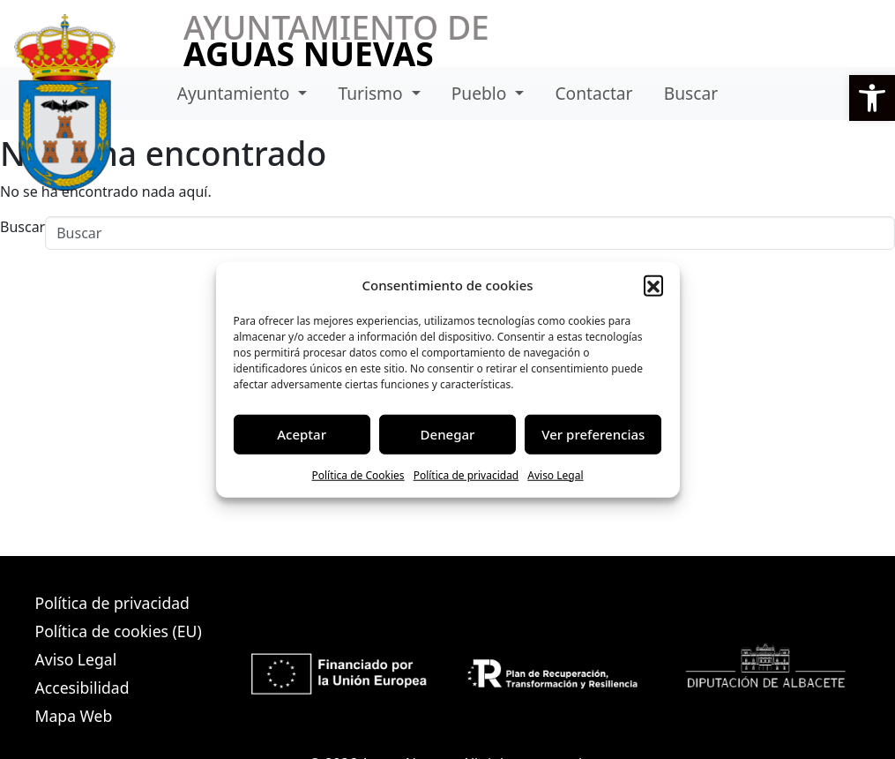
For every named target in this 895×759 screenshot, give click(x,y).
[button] (872, 98)
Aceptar (301, 434)
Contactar (593, 93)
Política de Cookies (357, 474)
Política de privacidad (466, 474)
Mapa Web (74, 715)
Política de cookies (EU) (118, 631)
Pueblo (481, 93)
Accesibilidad (82, 687)
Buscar (691, 93)
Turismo (372, 93)
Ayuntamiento (236, 93)
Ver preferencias (593, 434)
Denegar (448, 434)
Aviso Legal (555, 474)
